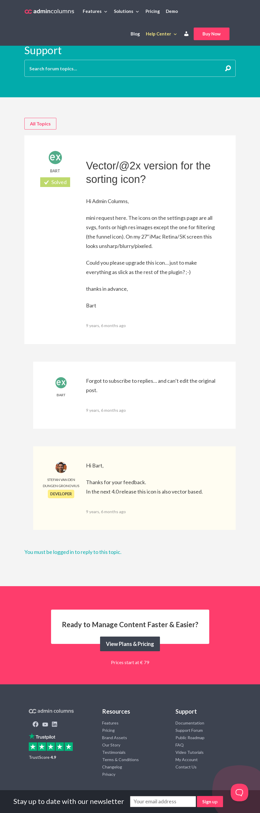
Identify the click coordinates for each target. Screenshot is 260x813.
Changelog (112, 766)
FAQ (179, 744)
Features (92, 11)
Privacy (108, 774)
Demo (172, 11)
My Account (186, 759)
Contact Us (186, 766)
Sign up (210, 801)
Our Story (111, 744)
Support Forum (189, 730)
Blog (135, 33)
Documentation (189, 722)
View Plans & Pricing (130, 644)
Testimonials (114, 752)
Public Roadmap (190, 737)
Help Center (158, 33)
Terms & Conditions (120, 759)
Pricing (153, 11)
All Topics (40, 123)
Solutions (123, 11)
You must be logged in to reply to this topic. (72, 552)
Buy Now (211, 33)
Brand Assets (114, 737)
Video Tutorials (189, 752)
